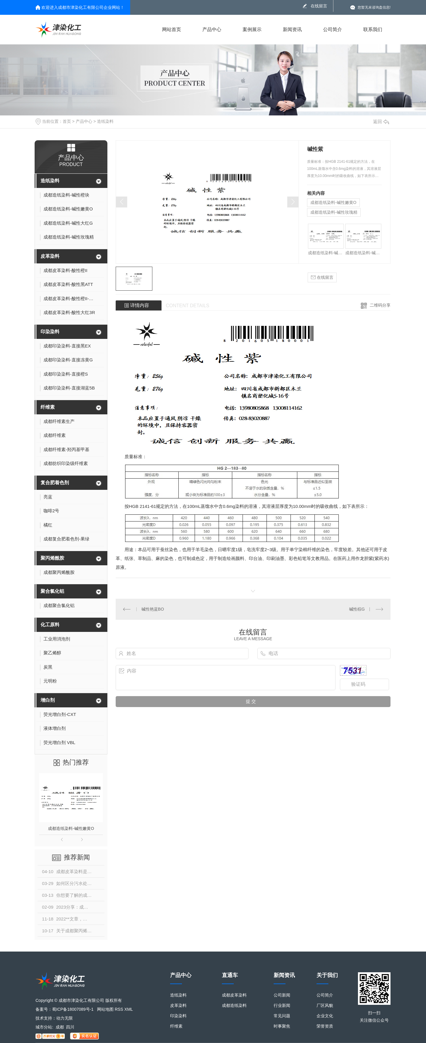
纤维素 (48, 407)
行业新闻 (282, 1005)
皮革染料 (50, 256)
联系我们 (372, 29)
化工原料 (50, 624)
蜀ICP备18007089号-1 (72, 1009)
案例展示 (252, 29)
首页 (67, 121)
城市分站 (44, 1027)
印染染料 (50, 331)
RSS (119, 1009)
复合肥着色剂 (55, 482)
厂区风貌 (325, 1005)
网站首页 (171, 29)
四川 (70, 1027)
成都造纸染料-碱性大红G (363, 252)
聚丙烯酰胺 (52, 558)
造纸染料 (105, 121)
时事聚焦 (282, 1026)
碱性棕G (357, 609)
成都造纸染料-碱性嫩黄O (71, 828)
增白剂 (48, 700)
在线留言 (319, 6)
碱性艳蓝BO (152, 609)
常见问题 (282, 1016)
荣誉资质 (325, 1026)
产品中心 (211, 29)
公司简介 (332, 29)
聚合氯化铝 (52, 591)
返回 (381, 121)
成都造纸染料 (234, 1005)
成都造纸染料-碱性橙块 (326, 252)
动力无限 (64, 1018)
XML (128, 1009)
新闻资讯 (292, 29)
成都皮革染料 (234, 995)
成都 (60, 1027)
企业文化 (325, 1016)
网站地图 (105, 1009)
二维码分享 (380, 305)
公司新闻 (282, 995)
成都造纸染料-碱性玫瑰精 (333, 212)
